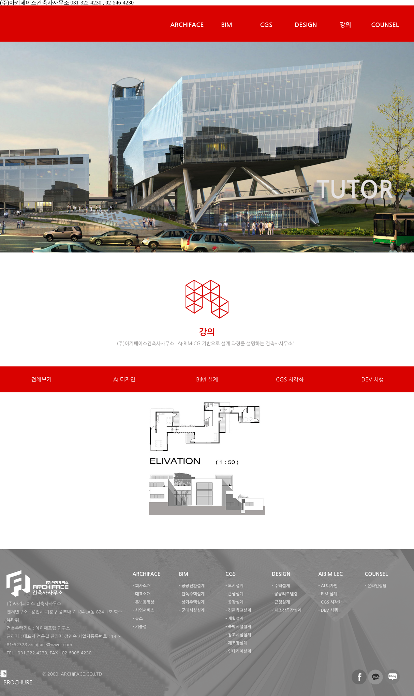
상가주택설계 (193, 602)
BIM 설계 (207, 379)
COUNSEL (385, 25)
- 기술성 (139, 627)
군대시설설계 (193, 610)
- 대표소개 (141, 594)
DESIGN (306, 25)
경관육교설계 (239, 610)
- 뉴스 (137, 619)
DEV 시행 (372, 379)
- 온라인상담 (375, 586)
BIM (226, 25)
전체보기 (41, 379)
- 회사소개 (141, 586)
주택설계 (282, 586)
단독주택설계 (193, 594)
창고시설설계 (239, 635)
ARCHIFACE (187, 25)
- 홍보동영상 (143, 602)
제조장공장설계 (288, 610)
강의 (345, 25)
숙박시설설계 (239, 627)
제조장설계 (237, 643)
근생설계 (235, 594)
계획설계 (235, 619)
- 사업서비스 (143, 610)
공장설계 (235, 602)
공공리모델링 (286, 594)
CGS (266, 25)
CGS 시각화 (290, 379)
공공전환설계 (193, 586)
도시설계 (235, 586)
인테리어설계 (239, 651)
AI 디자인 (124, 379)
